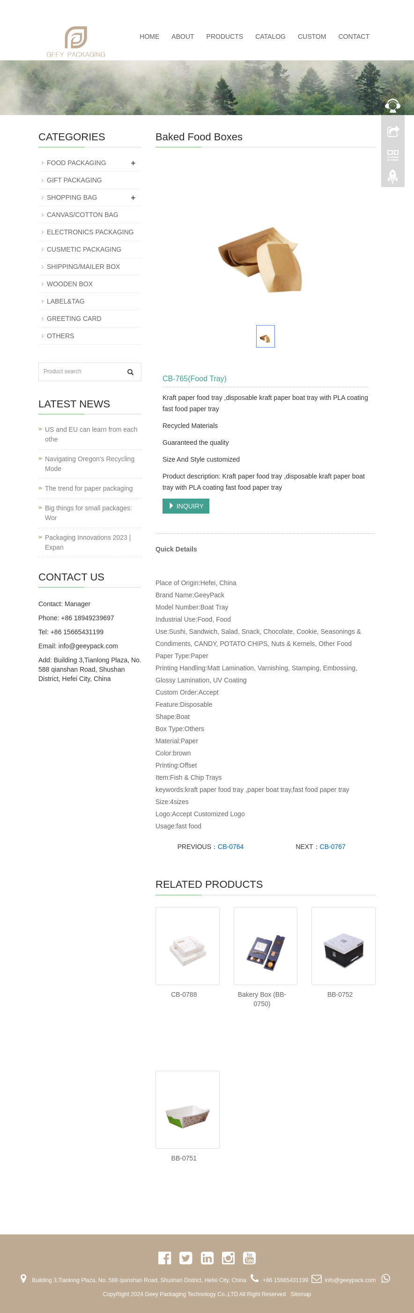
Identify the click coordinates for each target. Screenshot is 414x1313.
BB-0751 (184, 1158)
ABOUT (182, 36)
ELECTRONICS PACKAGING (90, 232)
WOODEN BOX (70, 284)
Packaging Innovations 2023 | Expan (88, 542)
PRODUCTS (225, 36)
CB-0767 (333, 846)
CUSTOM (312, 36)
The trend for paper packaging (89, 488)
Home (149, 36)
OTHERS (60, 336)
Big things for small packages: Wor (88, 513)
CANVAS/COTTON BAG (82, 214)
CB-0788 (184, 994)
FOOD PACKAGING (76, 163)
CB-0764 (231, 846)
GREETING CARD (74, 318)
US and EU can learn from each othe (91, 434)
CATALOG (270, 36)
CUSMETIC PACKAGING (84, 249)
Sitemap (300, 1294)
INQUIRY (186, 506)
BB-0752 (340, 994)
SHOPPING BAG (72, 197)
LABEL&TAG (66, 301)
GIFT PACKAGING (74, 180)
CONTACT (354, 36)
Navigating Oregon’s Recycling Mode (89, 463)
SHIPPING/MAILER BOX (83, 266)
